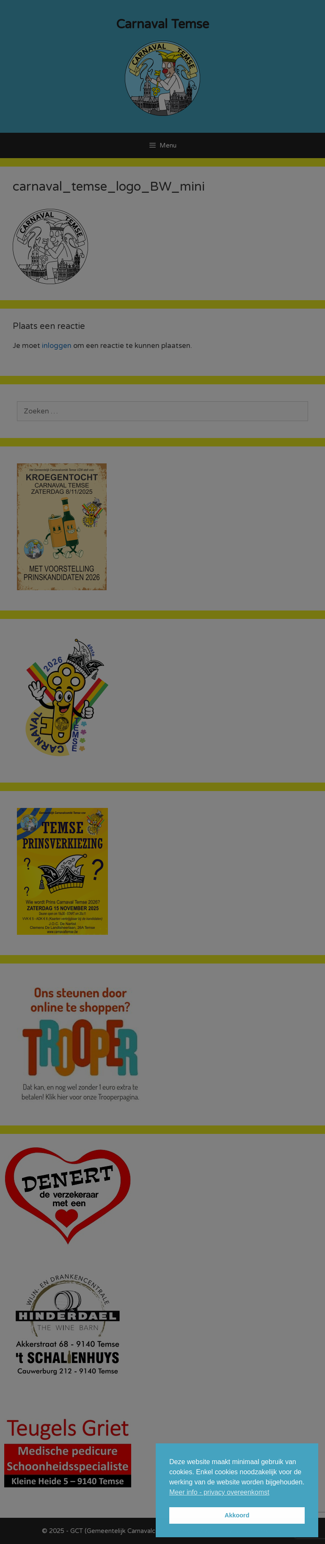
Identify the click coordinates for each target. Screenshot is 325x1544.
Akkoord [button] (237, 1515)
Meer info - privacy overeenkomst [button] (219, 1492)
